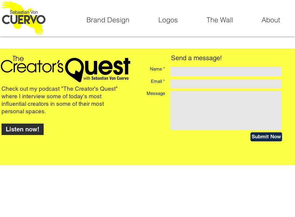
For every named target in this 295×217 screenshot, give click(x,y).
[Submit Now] (266, 136)
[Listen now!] (23, 129)
